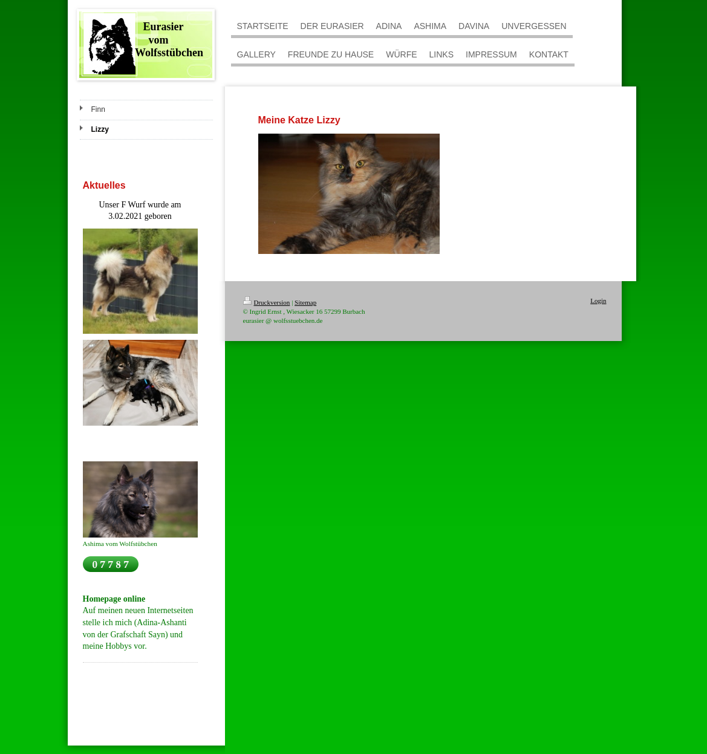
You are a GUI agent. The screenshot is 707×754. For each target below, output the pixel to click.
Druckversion (266, 302)
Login (598, 300)
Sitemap (305, 302)
